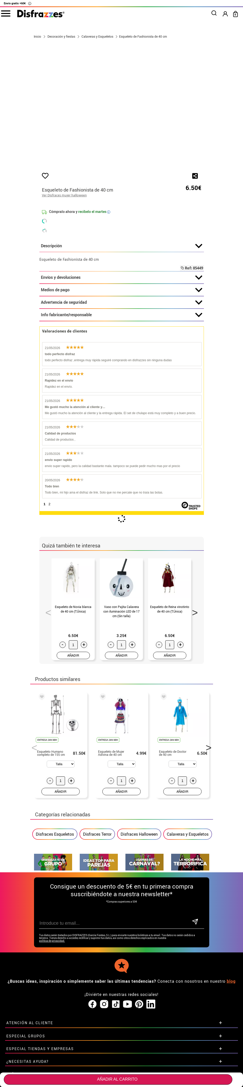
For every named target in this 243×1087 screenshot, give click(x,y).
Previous (46, 611)
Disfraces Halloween (139, 834)
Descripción (121, 246)
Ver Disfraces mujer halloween (64, 195)
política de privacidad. (52, 931)
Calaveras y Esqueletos (187, 834)
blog (231, 971)
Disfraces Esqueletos (55, 834)
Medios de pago (121, 290)
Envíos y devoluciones (121, 277)
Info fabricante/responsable (121, 315)
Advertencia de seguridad (121, 302)
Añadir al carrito (117, 1079)
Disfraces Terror (97, 834)
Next (193, 611)
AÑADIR (73, 655)
